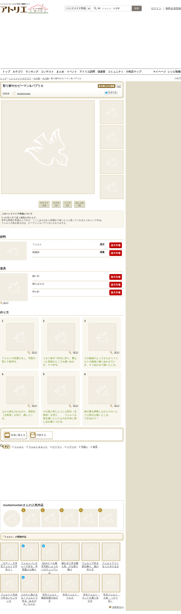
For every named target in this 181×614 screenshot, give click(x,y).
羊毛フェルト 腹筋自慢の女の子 (50, 597)
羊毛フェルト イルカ (71, 596)
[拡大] (5, 303)
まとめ (60, 71)
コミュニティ (115, 71)
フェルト (19, 446)
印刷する (38, 435)
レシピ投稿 (174, 71)
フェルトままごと (38, 446)
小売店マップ (133, 71)
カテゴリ (18, 71)
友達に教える (14, 435)
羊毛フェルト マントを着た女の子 (91, 597)
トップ (6, 71)
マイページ (159, 71)
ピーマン (57, 446)
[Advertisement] (90, 42)
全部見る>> (118, 607)
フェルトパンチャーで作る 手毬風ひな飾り (29, 566)
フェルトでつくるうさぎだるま (110, 565)
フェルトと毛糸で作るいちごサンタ (9, 597)
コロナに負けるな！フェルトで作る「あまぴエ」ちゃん (29, 599)
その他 (36, 78)
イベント (72, 71)
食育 (95, 446)
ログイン (156, 8)
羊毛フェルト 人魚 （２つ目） (111, 597)
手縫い (84, 446)
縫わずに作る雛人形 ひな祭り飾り (70, 566)
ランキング (31, 71)
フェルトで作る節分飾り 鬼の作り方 (90, 566)
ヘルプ (177, 78)
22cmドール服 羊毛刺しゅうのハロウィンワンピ (49, 568)
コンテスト (47, 71)
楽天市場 (115, 245)
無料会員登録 (173, 8)
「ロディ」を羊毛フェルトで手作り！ (9, 566)
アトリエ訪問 (87, 71)
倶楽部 (101, 71)
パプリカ (71, 446)
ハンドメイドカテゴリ (20, 78)
